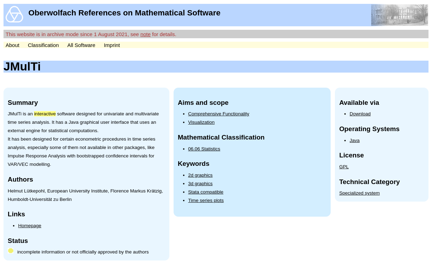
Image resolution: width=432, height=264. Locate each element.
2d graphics (200, 175)
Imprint (112, 45)
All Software (81, 45)
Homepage (29, 225)
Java (355, 140)
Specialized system (359, 193)
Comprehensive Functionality (218, 113)
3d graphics (200, 183)
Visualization (201, 122)
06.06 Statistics (204, 148)
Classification (43, 45)
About (12, 45)
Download (360, 113)
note (145, 34)
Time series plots (206, 200)
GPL (344, 166)
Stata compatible (206, 192)
